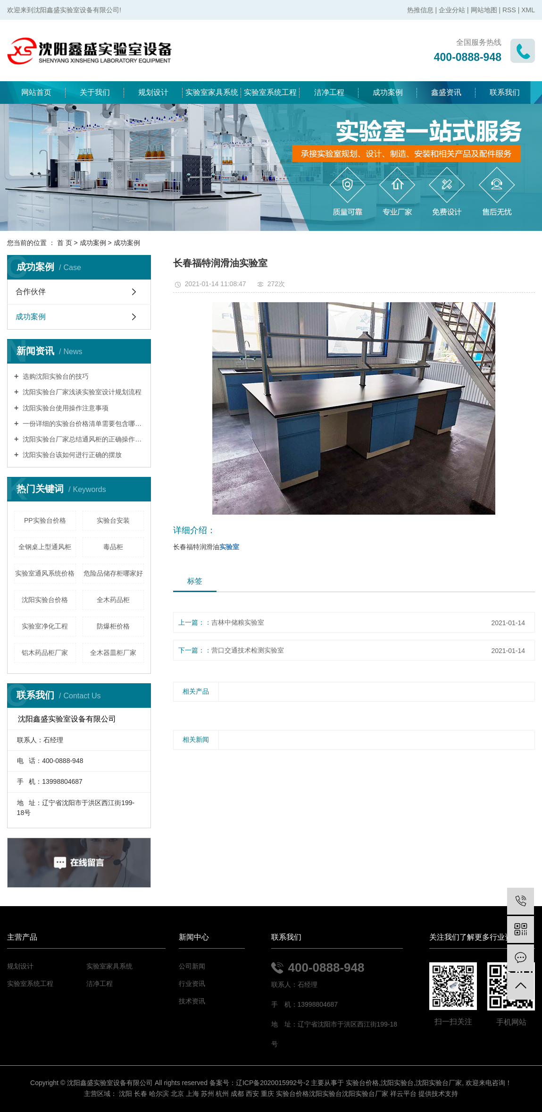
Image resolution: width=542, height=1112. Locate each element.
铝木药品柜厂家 (45, 652)
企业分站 (452, 10)
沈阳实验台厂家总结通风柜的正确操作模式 (82, 439)
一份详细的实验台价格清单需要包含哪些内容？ (82, 423)
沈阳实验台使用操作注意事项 (64, 408)
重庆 (267, 1093)
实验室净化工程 (45, 626)
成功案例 (388, 92)
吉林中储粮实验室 (237, 622)
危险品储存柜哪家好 (113, 573)
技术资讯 (192, 1001)
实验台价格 (362, 1083)
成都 (237, 1093)
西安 (252, 1093)
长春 (140, 1093)
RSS (509, 10)
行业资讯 (192, 983)
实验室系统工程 (270, 92)
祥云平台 (403, 1093)
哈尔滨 (159, 1093)
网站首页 (36, 92)
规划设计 (153, 92)
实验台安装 (113, 520)
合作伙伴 (31, 292)
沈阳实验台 (397, 1083)
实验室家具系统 (211, 92)
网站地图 (484, 10)
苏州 (207, 1093)
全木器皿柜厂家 (113, 652)
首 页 (64, 242)
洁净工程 (329, 92)
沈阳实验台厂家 (439, 1083)
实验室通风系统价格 (45, 573)
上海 (192, 1093)
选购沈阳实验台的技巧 (55, 376)
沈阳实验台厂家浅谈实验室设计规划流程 (81, 392)
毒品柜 (113, 547)
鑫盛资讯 (446, 92)
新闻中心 (194, 937)
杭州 (222, 1093)
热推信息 (420, 10)
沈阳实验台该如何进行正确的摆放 (71, 454)
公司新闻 (192, 966)
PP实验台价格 (45, 520)
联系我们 (505, 92)
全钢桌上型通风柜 (44, 547)
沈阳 (125, 1093)
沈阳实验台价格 (45, 599)
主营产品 (22, 937)
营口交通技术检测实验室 (247, 650)
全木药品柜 (113, 599)
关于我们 (95, 92)
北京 (177, 1093)
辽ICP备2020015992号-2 (272, 1083)
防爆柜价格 (113, 626)
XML (528, 10)
